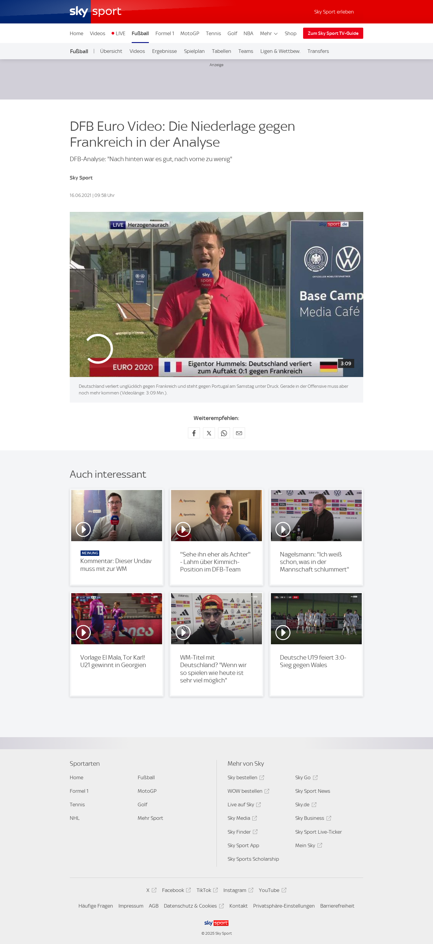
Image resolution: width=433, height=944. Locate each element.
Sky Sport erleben (334, 12)
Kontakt (238, 906)
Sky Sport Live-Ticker (318, 832)
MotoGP (189, 33)
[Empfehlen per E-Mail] (239, 433)
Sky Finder (242, 833)
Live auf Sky (243, 805)
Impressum (130, 906)
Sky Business (312, 819)
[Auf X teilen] (209, 433)
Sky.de (305, 805)
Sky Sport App (243, 845)
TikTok (206, 891)
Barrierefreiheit (337, 906)
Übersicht (111, 51)
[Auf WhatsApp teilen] (224, 433)
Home (76, 33)
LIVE (120, 33)
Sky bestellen (245, 778)
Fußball (140, 33)
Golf (232, 33)
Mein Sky (307, 846)
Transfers (318, 51)
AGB (153, 906)
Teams (245, 51)
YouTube (271, 891)
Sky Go (305, 778)
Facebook (175, 891)
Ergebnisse (164, 51)
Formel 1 (164, 33)
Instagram (237, 891)
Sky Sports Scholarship (253, 859)
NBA (248, 33)
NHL (75, 818)
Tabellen (221, 51)
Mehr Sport (150, 818)
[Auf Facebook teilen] (194, 433)
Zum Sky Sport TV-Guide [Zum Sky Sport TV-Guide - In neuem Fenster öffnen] (333, 33)
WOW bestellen (248, 792)
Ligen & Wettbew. (280, 51)
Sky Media (241, 819)
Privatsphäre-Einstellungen (284, 906)
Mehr (269, 33)
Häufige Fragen (95, 906)
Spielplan (194, 51)
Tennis (213, 33)
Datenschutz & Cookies (193, 907)
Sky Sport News (312, 791)
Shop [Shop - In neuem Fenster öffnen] (290, 33)
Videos (97, 33)
